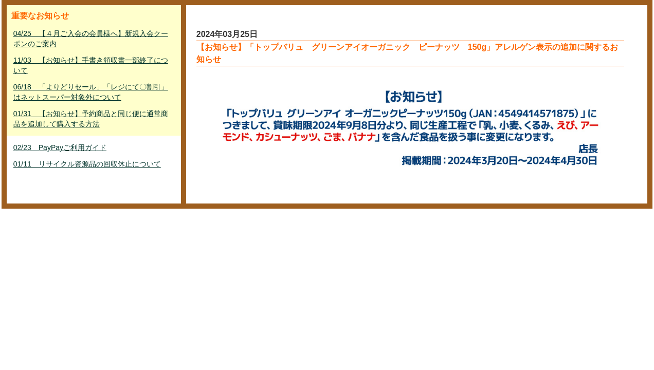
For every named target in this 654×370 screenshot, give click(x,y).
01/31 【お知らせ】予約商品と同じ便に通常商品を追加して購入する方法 (90, 118)
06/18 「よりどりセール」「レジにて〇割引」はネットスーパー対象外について (90, 92)
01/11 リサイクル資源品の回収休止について (87, 164)
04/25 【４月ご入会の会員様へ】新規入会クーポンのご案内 (90, 38)
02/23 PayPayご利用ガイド (59, 147)
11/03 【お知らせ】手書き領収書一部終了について (90, 65)
